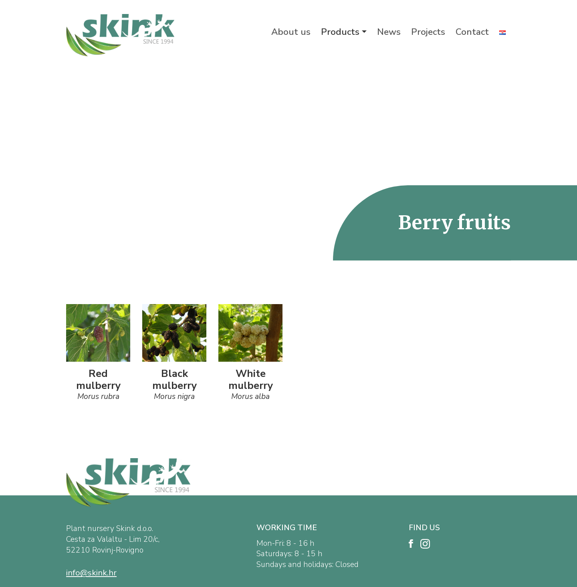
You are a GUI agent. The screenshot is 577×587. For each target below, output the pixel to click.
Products (340, 32)
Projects (428, 32)
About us (291, 32)
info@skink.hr (91, 572)
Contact (472, 32)
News (389, 32)
